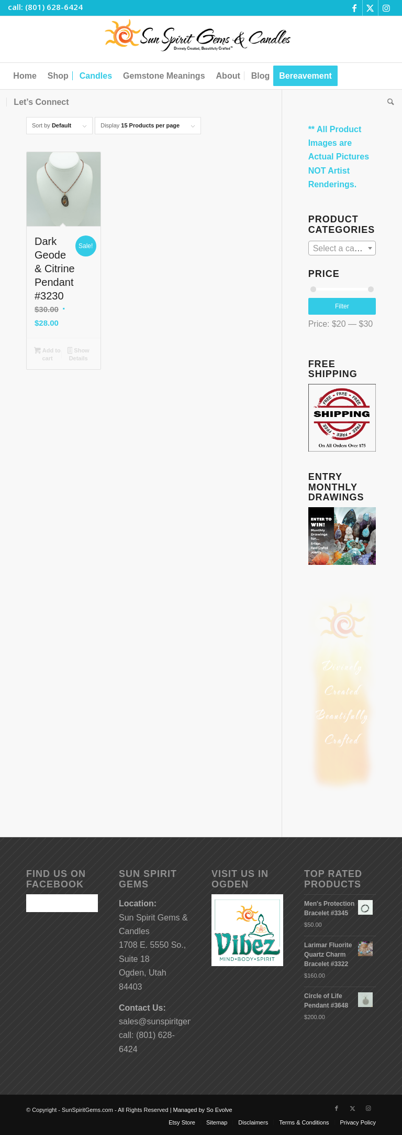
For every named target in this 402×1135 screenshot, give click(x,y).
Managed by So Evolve (202, 1110)
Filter (342, 306)
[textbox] (342, 248)
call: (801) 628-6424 (45, 7)
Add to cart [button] (47, 354)
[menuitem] (24, 76)
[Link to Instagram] (386, 8)
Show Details (79, 354)
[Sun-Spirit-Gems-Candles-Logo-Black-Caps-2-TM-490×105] (201, 39)
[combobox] (342, 248)
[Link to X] (370, 8)
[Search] (388, 102)
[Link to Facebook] (354, 8)
